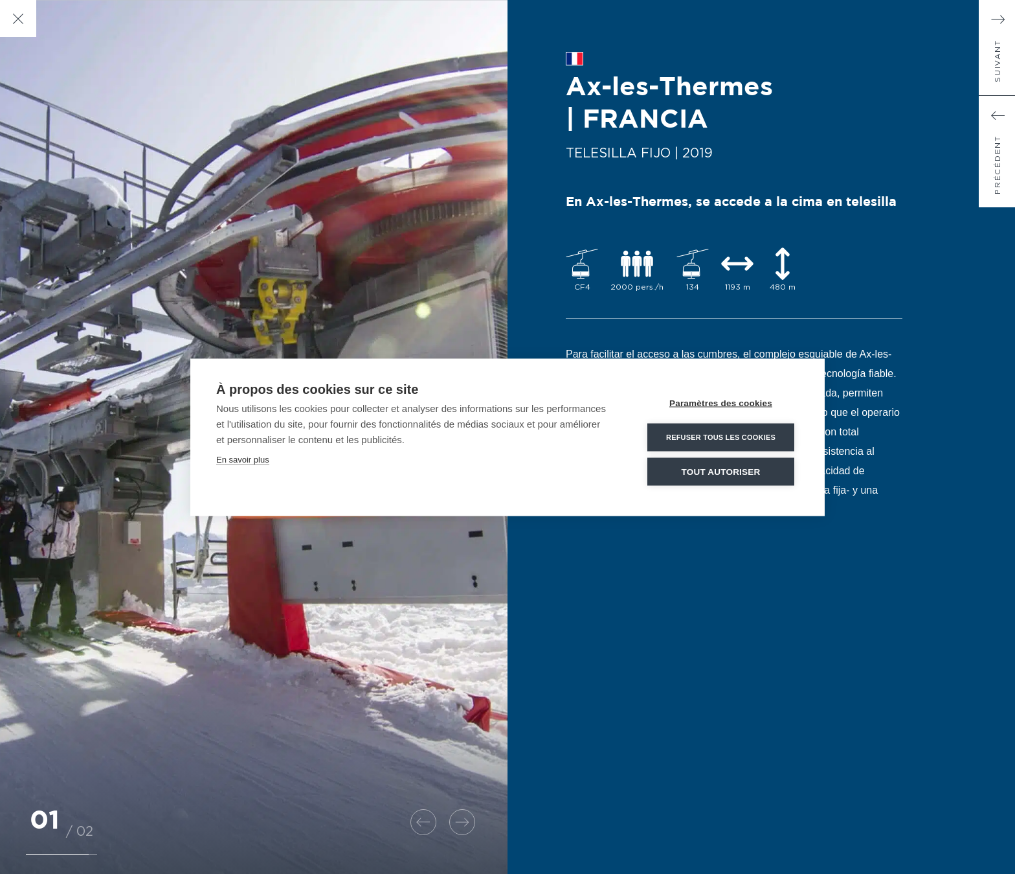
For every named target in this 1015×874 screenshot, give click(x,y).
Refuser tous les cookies (720, 437)
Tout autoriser (721, 471)
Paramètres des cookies (720, 403)
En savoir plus (242, 459)
